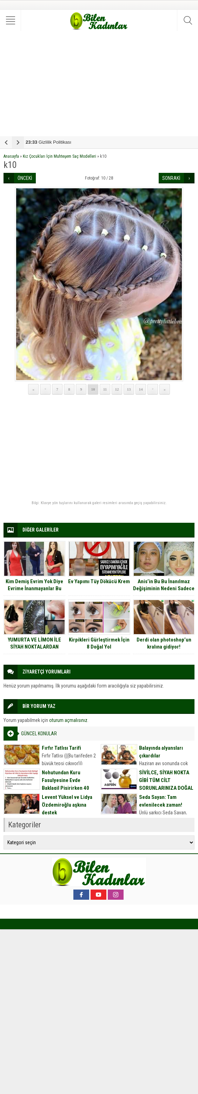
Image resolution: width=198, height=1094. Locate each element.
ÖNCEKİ (25, 178)
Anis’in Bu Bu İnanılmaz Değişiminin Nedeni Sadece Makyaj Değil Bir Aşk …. (163, 588)
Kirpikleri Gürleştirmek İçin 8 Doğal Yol (99, 643)
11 (105, 389)
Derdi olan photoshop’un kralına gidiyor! (164, 643)
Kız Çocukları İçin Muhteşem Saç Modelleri (59, 156)
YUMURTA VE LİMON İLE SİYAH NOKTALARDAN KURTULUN (34, 647)
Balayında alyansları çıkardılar (161, 752)
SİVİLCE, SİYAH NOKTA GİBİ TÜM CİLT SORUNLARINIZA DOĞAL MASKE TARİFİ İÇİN (166, 784)
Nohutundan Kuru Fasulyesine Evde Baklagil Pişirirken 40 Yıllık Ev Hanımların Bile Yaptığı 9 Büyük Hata (68, 788)
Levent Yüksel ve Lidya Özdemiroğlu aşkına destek (67, 805)
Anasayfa (11, 156)
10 (93, 389)
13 (129, 389)
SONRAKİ (171, 178)
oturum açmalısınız (68, 720)
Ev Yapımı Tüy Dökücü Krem (99, 581)
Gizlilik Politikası (48, 142)
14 (141, 389)
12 (117, 389)
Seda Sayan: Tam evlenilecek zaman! (160, 801)
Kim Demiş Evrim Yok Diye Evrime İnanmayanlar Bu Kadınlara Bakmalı (34, 588)
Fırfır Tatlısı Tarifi (61, 748)
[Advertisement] (99, 83)
